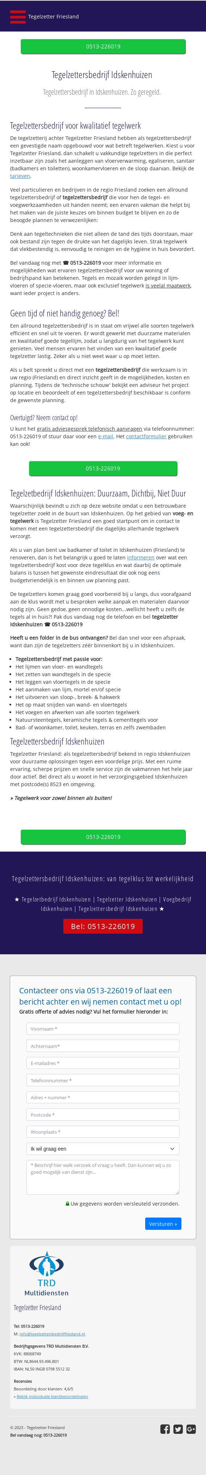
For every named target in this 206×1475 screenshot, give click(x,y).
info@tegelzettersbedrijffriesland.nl (52, 1334)
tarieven (20, 175)
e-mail (105, 436)
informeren (141, 557)
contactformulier (146, 436)
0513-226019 (103, 46)
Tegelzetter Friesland (53, 16)
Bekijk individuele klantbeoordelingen (52, 1396)
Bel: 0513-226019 (103, 926)
